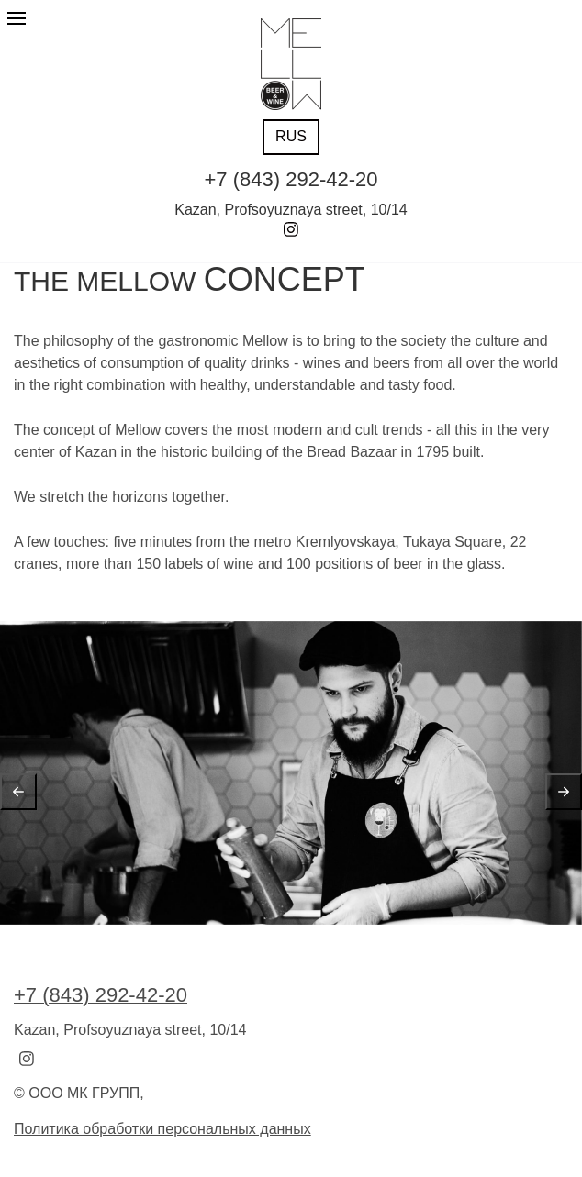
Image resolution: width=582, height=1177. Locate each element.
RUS (291, 136)
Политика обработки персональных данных (162, 1129)
